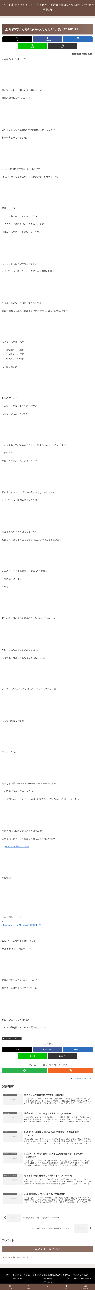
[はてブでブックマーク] (78, 39)
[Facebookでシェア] (47, 39)
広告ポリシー (16, 1279)
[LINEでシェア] (32, 46)
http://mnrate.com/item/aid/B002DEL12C (21, 925)
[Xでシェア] (17, 39)
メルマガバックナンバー (12, 1038)
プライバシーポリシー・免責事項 (78, 1279)
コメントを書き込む (47, 1248)
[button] (62, 46)
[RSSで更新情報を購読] (70, 1070)
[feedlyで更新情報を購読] (24, 1070)
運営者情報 (47, 1279)
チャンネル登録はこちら (17, 846)
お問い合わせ (47, 1282)
